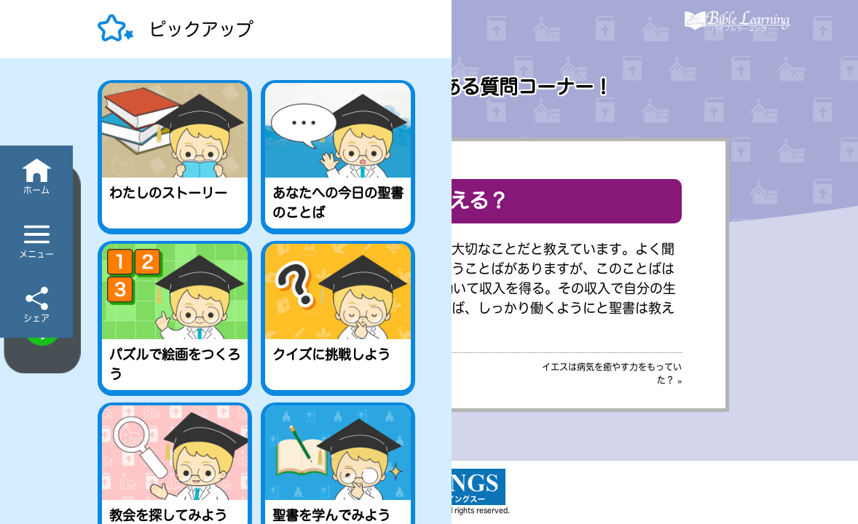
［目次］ (429, 366)
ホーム (36, 190)
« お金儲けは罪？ (210, 366)
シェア (36, 318)
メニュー (36, 254)
